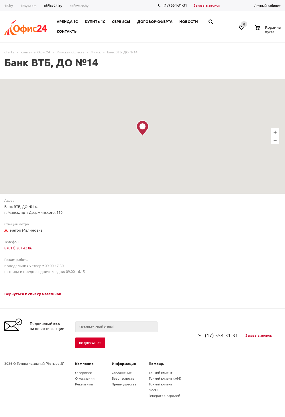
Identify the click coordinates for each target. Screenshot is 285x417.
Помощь (156, 363)
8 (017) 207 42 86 (18, 247)
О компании (85, 378)
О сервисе (83, 372)
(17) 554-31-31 (175, 5)
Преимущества (124, 384)
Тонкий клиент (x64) (165, 378)
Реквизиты (84, 384)
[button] (142, 128)
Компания (84, 363)
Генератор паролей (164, 395)
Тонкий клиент (160, 372)
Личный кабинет (267, 5)
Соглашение (122, 372)
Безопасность (123, 378)
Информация (124, 363)
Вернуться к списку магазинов (32, 293)
